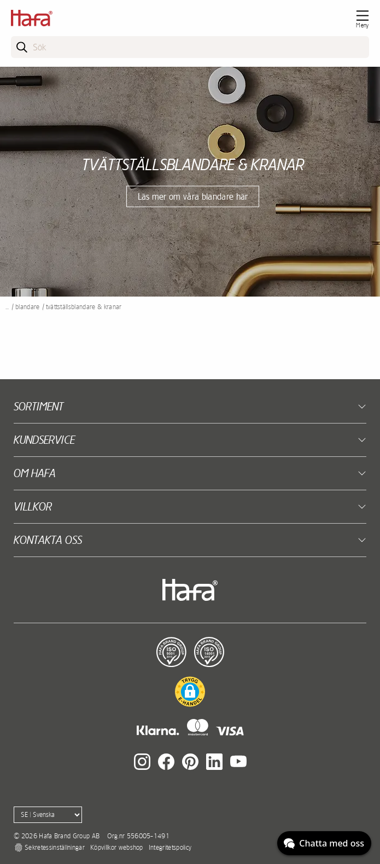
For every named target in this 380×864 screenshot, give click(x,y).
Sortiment (38, 406)
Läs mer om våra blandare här (193, 196)
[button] (190, 691)
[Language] (48, 815)
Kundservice (44, 439)
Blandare (27, 307)
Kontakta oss (48, 540)
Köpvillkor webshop (116, 847)
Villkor (33, 506)
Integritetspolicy (170, 847)
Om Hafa (35, 473)
